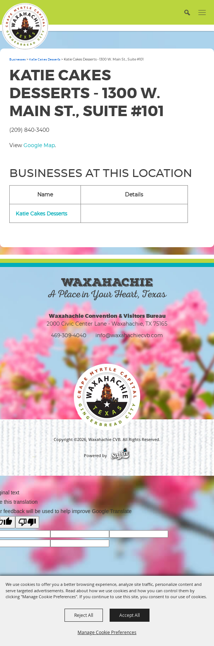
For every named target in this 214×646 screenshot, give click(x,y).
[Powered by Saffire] (120, 455)
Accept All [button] (129, 615)
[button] (187, 12)
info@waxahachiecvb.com (129, 335)
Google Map (39, 145)
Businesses (17, 59)
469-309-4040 (68, 335)
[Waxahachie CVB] (24, 26)
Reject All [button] (83, 615)
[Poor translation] (27, 522)
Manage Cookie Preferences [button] (107, 632)
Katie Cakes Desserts (44, 59)
